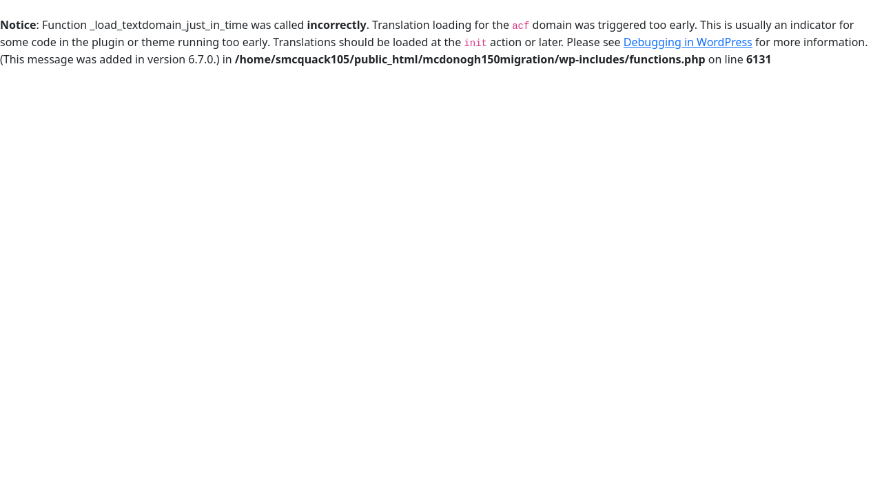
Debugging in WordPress (688, 42)
